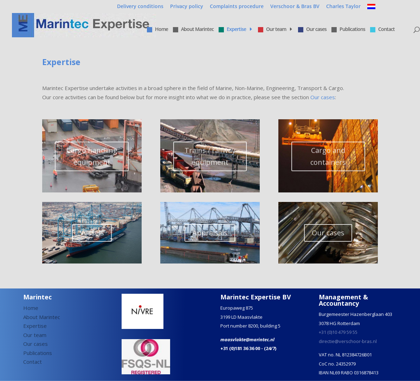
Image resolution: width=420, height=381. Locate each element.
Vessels (92, 237)
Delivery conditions (140, 6)
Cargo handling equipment (91, 161)
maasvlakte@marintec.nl (247, 339)
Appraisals (209, 237)
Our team (272, 29)
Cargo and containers (328, 161)
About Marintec (193, 29)
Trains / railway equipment (210, 161)
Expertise (232, 29)
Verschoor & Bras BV (294, 6)
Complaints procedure (237, 6)
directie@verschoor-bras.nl (348, 341)
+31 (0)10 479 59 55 (338, 332)
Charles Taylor (343, 6)
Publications (348, 29)
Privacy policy (186, 6)
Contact (382, 29)
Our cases (312, 29)
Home (157, 29)
